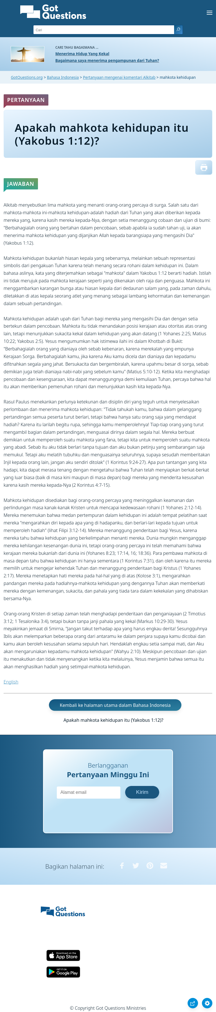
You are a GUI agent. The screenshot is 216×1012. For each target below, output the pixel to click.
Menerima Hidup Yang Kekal (82, 53)
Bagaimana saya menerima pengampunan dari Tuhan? (107, 60)
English (11, 682)
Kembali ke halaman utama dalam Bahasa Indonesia (115, 705)
